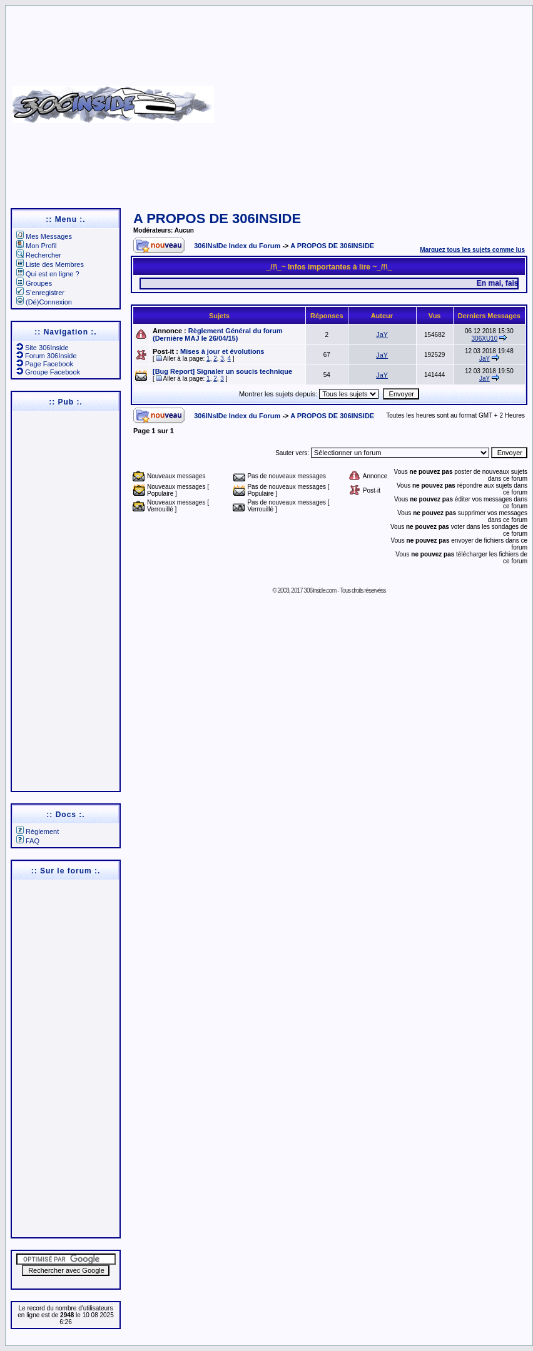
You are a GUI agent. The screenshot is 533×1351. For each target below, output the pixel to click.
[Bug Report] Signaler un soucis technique (222, 371)
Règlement (37, 831)
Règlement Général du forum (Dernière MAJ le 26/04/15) (218, 334)
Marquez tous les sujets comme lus (472, 249)
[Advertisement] (371, 100)
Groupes (34, 283)
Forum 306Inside (46, 355)
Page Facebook (44, 364)
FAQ (27, 841)
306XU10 (485, 338)
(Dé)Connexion (44, 302)
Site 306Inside (42, 347)
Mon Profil (36, 245)
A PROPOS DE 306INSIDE (217, 218)
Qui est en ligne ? (47, 274)
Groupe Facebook (48, 372)
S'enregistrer (40, 292)
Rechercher (38, 255)
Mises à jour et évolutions (222, 351)
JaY (382, 334)
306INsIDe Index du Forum (237, 245)
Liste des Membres (50, 264)
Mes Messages (44, 236)
